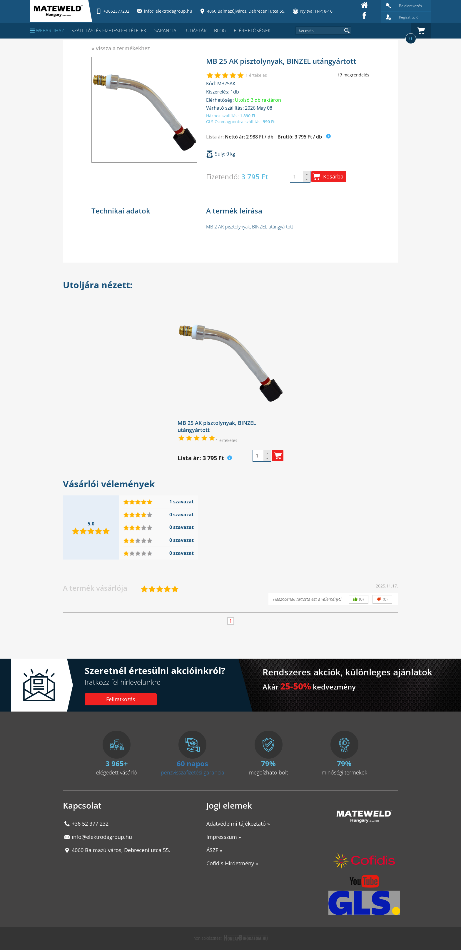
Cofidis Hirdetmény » (232, 863)
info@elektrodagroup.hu (102, 836)
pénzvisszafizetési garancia (192, 772)
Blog (220, 30)
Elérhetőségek (252, 30)
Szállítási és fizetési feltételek (108, 30)
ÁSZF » (214, 850)
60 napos (192, 763)
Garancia (164, 30)
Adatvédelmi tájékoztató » (238, 823)
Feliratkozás (120, 699)
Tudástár (195, 30)
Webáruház (47, 30)
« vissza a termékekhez (120, 48)
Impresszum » (223, 836)
